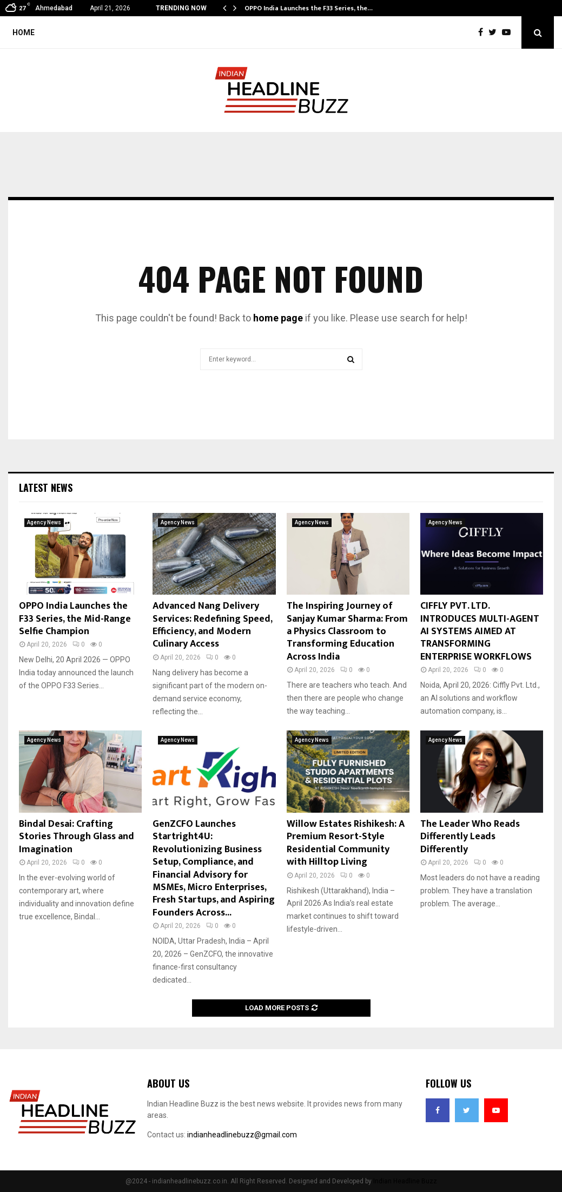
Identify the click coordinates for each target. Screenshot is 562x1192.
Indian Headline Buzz (405, 1181)
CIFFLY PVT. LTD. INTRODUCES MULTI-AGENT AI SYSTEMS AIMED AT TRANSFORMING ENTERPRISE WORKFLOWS (479, 631)
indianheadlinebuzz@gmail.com (242, 1134)
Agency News (44, 522)
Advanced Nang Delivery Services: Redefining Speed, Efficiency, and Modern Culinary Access (212, 625)
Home (23, 32)
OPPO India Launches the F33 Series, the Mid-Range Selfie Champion (75, 619)
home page (278, 318)
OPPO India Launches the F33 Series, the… (308, 8)
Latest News (45, 487)
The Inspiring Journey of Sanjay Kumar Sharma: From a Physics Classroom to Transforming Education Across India (347, 631)
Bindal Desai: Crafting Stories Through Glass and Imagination (76, 837)
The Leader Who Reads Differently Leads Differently (470, 837)
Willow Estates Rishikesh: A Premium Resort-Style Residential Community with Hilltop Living (346, 843)
